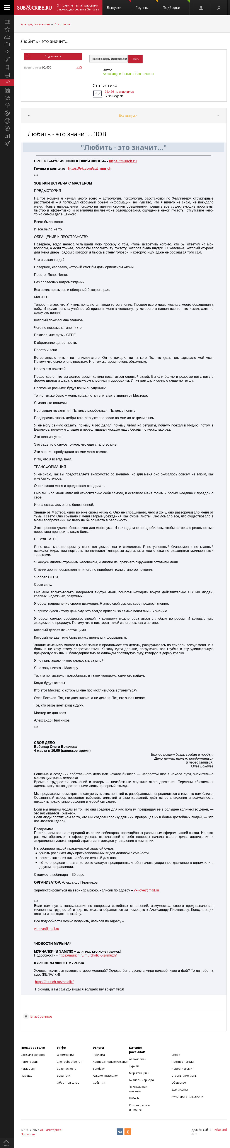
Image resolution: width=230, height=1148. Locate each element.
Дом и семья (180, 1089)
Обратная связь (68, 1082)
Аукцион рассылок (105, 1076)
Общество (179, 1082)
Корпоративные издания (110, 1062)
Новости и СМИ (182, 1069)
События (99, 1082)
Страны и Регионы (184, 1076)
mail (151, 890)
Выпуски (119, 5)
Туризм (134, 1066)
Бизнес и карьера (141, 1080)
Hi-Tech (134, 1098)
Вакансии (63, 1076)
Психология (62, 24)
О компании (65, 1055)
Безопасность (67, 1069)
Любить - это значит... (44, 41)
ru (157, 890)
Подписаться (53, 56)
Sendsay (99, 1069)
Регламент (28, 1069)
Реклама (99, 1055)
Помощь (26, 1076)
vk (135, 890)
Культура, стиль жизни (35, 24)
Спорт (176, 1055)
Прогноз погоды (183, 1062)
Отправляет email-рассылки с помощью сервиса (78, 7)
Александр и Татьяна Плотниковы (128, 74)
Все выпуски (128, 115)
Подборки (176, 5)
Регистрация (29, 1062)
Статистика (105, 85)
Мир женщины (139, 1073)
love (142, 890)
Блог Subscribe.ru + (70, 1062)
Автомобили (137, 1059)
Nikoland (220, 1130)
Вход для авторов (33, 1055)
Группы (147, 5)
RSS (79, 67)
